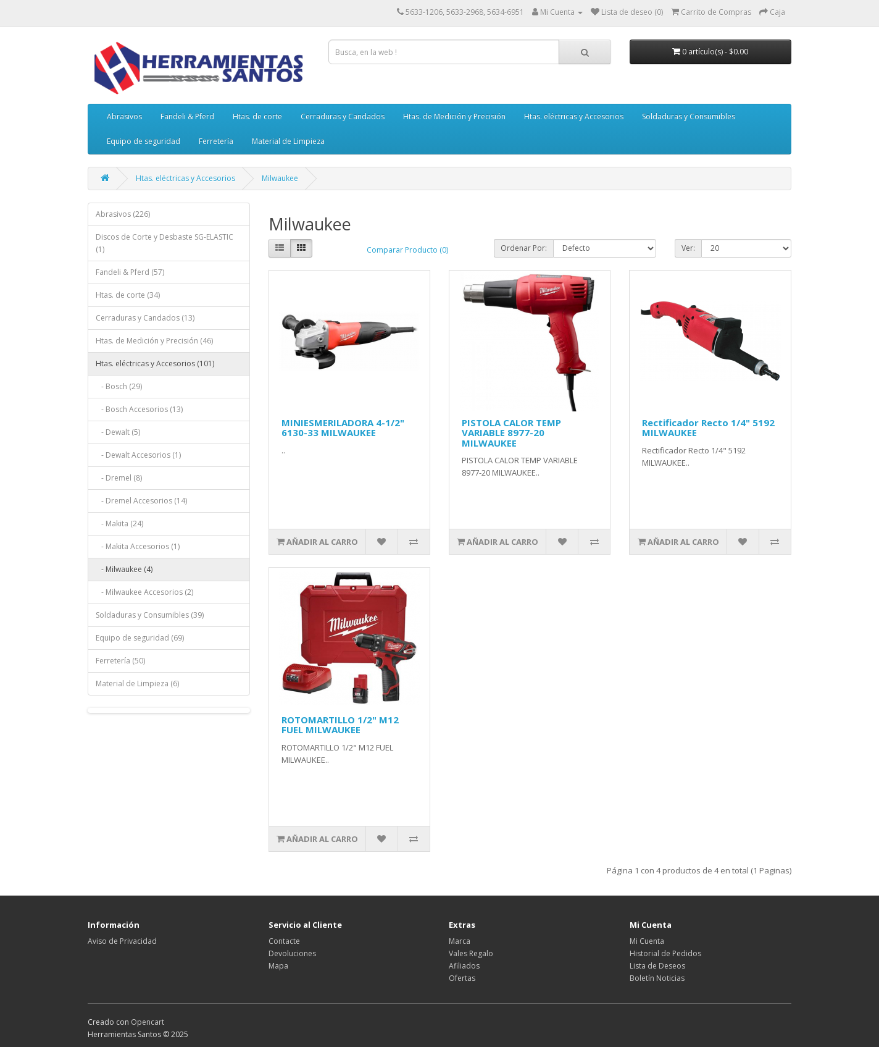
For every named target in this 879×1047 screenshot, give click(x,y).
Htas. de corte (257, 116)
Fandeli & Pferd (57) (130, 272)
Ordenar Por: (524, 248)
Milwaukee (280, 178)
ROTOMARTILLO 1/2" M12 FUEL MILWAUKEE (340, 724)
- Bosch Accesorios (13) (139, 409)
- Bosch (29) (119, 386)
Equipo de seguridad (143, 141)
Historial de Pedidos (665, 953)
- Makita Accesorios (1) (138, 546)
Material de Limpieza (288, 141)
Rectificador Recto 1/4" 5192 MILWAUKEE (708, 427)
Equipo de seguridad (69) (140, 638)
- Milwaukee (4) (124, 569)
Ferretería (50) (120, 660)
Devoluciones (292, 953)
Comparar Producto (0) (407, 250)
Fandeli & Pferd (187, 116)
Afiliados (464, 966)
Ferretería (216, 141)
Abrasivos (124, 116)
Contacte (284, 941)
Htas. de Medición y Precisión (454, 116)
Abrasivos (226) (123, 214)
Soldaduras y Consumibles (688, 116)
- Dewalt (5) (118, 432)
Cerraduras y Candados (343, 116)
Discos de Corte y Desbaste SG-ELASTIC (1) (164, 243)
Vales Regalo (471, 953)
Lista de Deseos (657, 966)
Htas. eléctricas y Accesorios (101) (155, 363)
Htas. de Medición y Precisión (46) (154, 340)
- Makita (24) (119, 523)
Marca (459, 941)
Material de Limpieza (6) (137, 683)
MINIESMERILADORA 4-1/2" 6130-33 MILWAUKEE (342, 427)
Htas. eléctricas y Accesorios (573, 116)
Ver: (688, 248)
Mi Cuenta (647, 941)
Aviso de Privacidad (122, 941)
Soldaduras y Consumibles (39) (150, 615)
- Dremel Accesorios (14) (141, 500)
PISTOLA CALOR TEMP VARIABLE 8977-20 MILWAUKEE (511, 432)
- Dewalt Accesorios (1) (138, 455)
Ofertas (462, 978)
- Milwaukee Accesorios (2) (144, 592)
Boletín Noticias (657, 978)
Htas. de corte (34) (128, 295)
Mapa (278, 966)
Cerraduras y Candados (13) (145, 318)
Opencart (147, 1022)
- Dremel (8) (119, 478)
